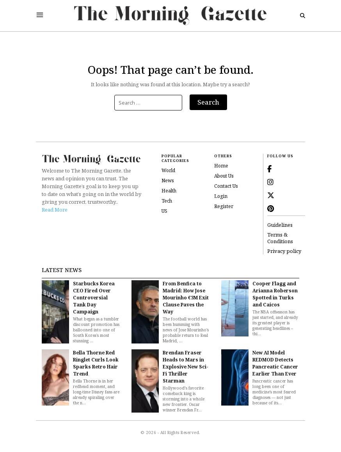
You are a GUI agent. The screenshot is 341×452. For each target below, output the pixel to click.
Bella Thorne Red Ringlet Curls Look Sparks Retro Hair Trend (96, 363)
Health (169, 190)
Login (220, 196)
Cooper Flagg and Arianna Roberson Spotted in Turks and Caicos (275, 294)
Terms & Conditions (280, 238)
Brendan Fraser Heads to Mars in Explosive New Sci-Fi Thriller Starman (185, 366)
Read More (54, 209)
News (168, 180)
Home (221, 165)
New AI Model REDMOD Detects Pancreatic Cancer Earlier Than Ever (275, 363)
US (164, 211)
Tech (167, 201)
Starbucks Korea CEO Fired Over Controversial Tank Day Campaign (94, 297)
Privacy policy (284, 251)
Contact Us (226, 186)
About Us (224, 176)
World (168, 170)
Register (223, 206)
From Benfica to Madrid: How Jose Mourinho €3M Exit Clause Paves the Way (186, 297)
